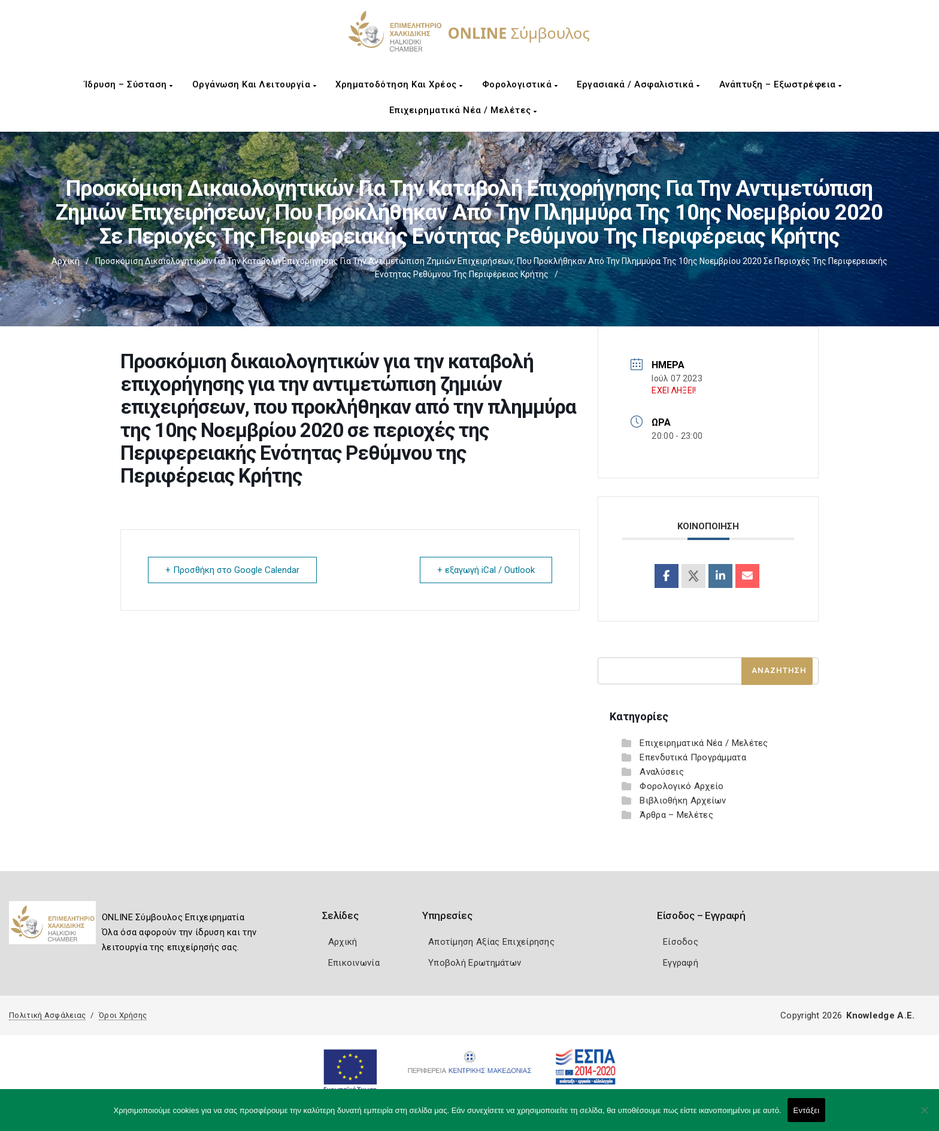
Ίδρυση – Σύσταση (128, 84)
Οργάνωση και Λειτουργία (254, 84)
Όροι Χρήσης (123, 1015)
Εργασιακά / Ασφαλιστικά (638, 84)
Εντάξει (806, 1110)
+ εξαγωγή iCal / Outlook (486, 570)
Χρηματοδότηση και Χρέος (399, 84)
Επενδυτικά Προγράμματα (693, 757)
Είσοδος (680, 941)
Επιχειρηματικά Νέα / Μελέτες (463, 110)
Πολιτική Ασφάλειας (47, 1015)
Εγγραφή (680, 962)
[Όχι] (924, 1116)
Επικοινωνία (354, 962)
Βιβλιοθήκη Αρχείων (683, 800)
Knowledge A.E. (880, 1015)
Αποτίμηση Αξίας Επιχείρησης (491, 941)
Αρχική (66, 261)
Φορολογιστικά (520, 84)
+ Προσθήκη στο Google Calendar (232, 570)
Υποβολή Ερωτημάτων (474, 962)
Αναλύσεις (662, 771)
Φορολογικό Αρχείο (681, 786)
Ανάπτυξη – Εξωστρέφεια (780, 84)
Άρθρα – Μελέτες (676, 814)
